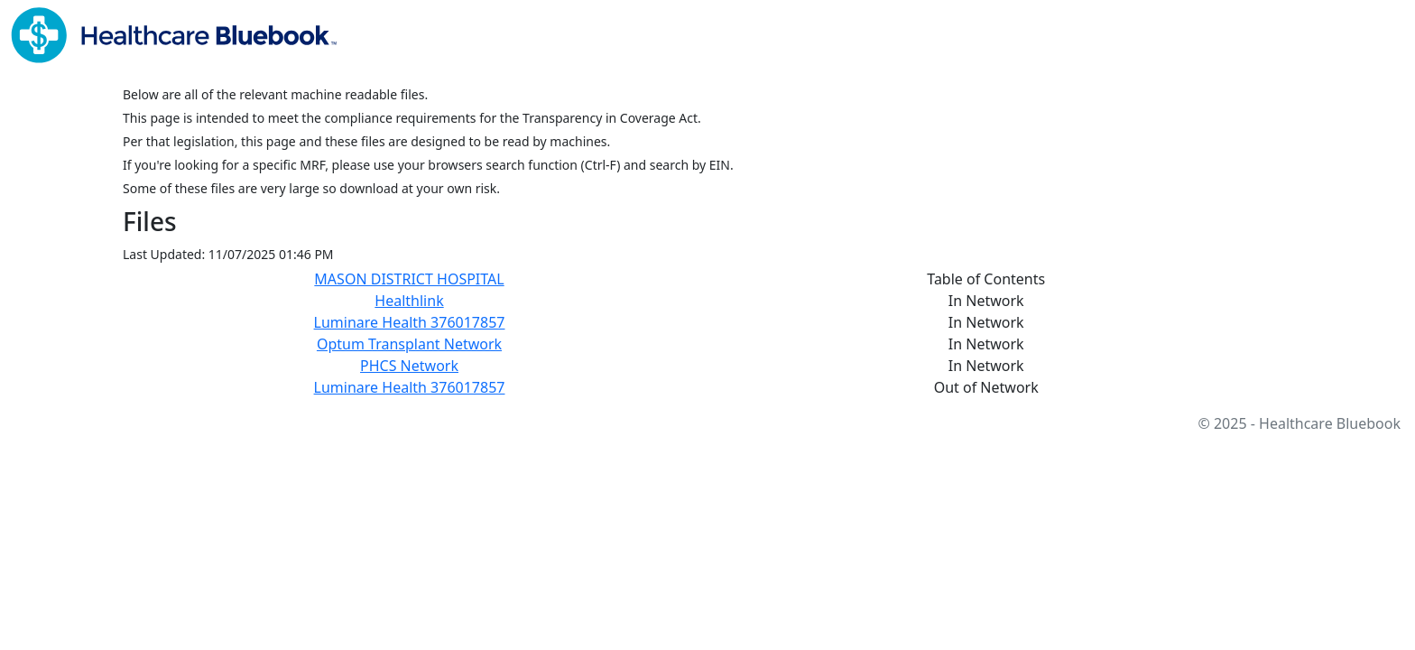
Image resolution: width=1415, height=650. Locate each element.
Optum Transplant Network (409, 344)
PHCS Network (409, 366)
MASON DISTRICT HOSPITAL (409, 279)
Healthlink (409, 301)
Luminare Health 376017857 (409, 322)
